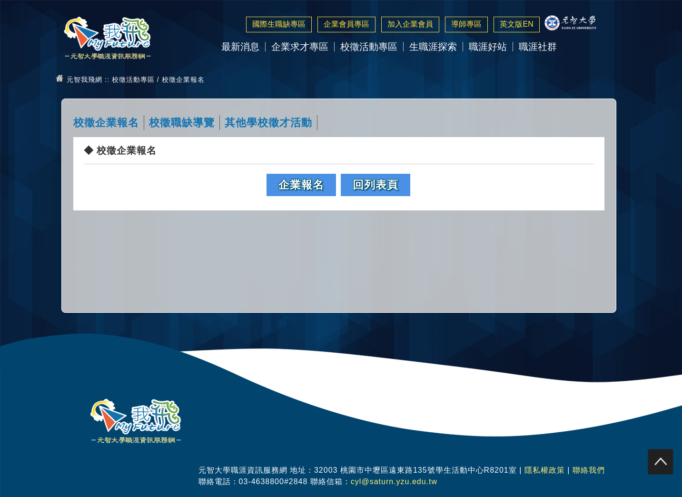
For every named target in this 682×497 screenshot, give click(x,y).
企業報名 (301, 185)
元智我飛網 (84, 79)
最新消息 (240, 46)
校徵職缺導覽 (182, 123)
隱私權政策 (544, 470)
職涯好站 (488, 46)
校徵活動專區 (368, 46)
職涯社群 (538, 46)
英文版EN (516, 24)
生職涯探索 (433, 46)
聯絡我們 (589, 470)
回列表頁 (375, 185)
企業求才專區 (299, 46)
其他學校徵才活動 (268, 123)
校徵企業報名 (106, 123)
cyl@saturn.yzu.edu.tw (394, 481)
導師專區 (466, 24)
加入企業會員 (410, 24)
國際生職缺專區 (279, 24)
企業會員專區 (346, 24)
